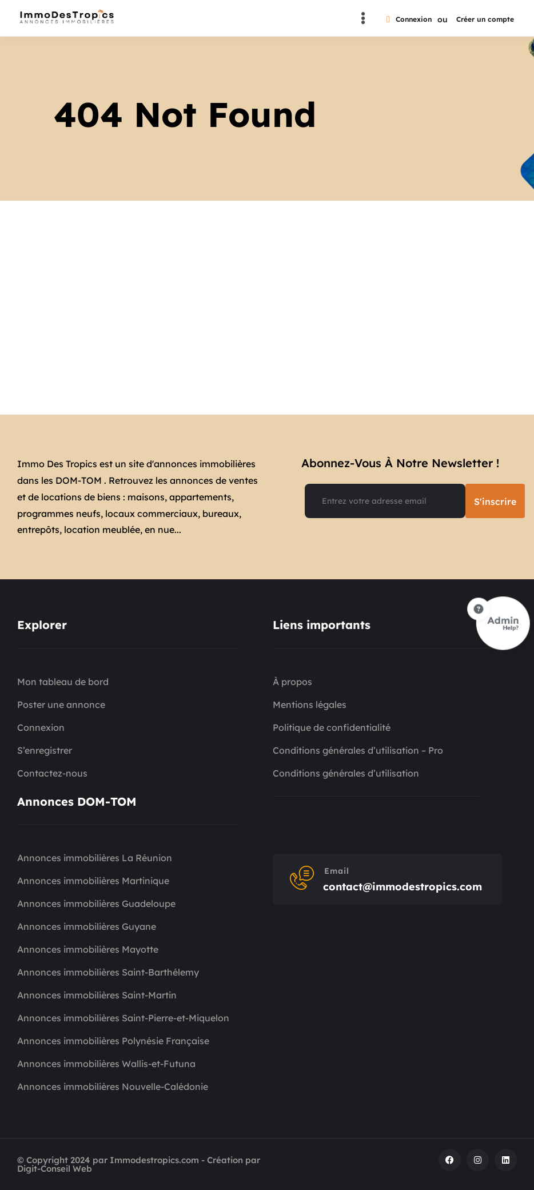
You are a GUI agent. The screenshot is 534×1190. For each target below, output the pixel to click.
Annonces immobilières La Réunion (94, 857)
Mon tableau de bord (63, 681)
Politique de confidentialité (331, 727)
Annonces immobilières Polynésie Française (113, 1040)
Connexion (409, 19)
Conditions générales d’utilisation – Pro (358, 750)
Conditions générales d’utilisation (346, 773)
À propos (292, 681)
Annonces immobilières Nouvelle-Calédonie (112, 1086)
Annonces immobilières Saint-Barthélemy (108, 972)
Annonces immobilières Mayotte (87, 949)
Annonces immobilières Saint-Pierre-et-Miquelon (123, 1018)
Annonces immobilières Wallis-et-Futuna (106, 1063)
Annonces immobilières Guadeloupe (96, 903)
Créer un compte (485, 19)
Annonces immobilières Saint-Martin (97, 995)
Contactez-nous (52, 773)
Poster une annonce (61, 704)
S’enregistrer (44, 750)
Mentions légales (309, 704)
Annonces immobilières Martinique (93, 880)
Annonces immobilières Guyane (86, 926)
